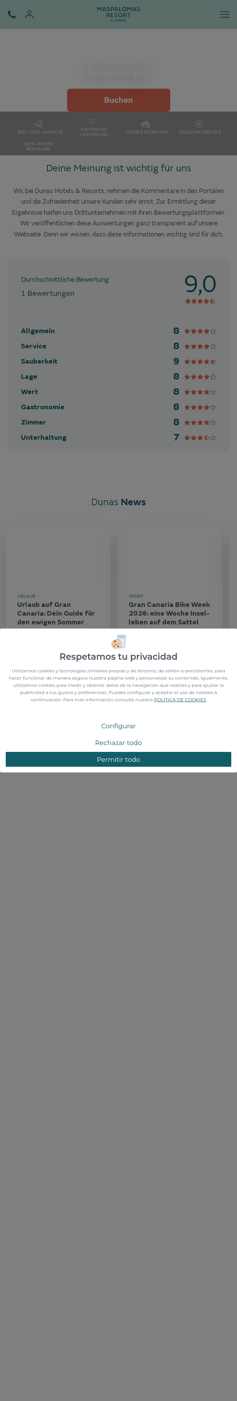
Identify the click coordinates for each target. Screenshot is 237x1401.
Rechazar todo (118, 743)
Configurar (118, 726)
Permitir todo (118, 759)
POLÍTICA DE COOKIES (180, 699)
